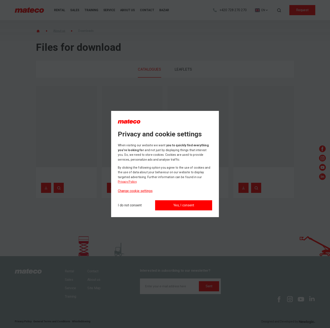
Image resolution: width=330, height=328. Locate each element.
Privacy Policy (127, 181)
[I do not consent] (130, 205)
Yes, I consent (183, 205)
